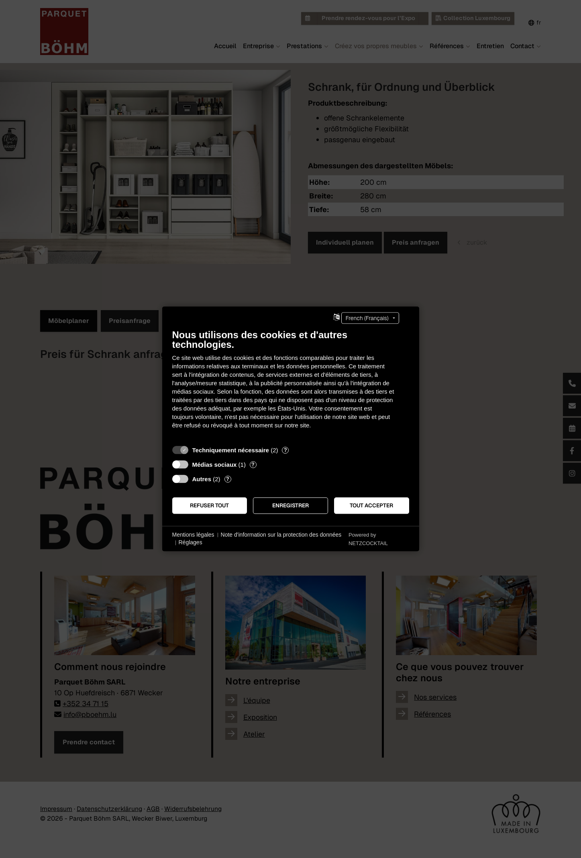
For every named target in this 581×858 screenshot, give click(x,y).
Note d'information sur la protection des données (281, 534)
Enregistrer (290, 505)
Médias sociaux (214, 464)
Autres (202, 479)
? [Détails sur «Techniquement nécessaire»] (285, 450)
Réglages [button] (190, 542)
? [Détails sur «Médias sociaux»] (253, 464)
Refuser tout (209, 505)
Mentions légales (193, 534)
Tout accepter (371, 505)
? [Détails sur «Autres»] (227, 479)
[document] (290, 385)
